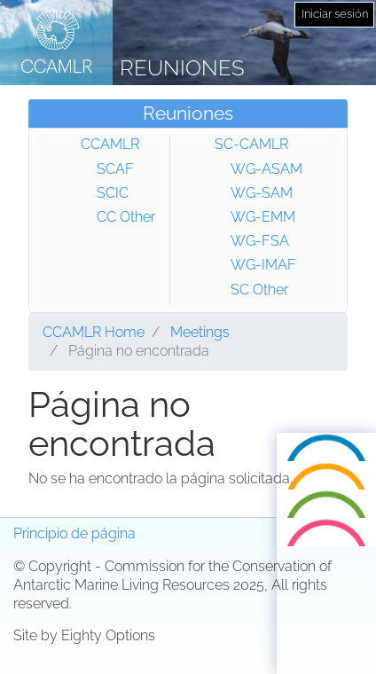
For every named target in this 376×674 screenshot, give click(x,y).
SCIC (113, 192)
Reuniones (182, 68)
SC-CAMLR (251, 144)
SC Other (259, 289)
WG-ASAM (266, 169)
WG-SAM (262, 192)
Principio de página (74, 533)
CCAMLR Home (94, 332)
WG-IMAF (263, 264)
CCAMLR (110, 144)
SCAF (115, 169)
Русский (327, 533)
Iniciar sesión (335, 13)
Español (326, 561)
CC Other (126, 216)
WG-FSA (260, 240)
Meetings (200, 332)
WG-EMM (263, 216)
